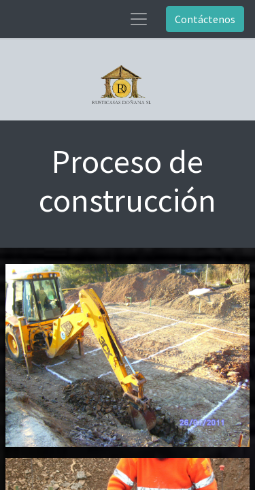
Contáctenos (205, 19)
